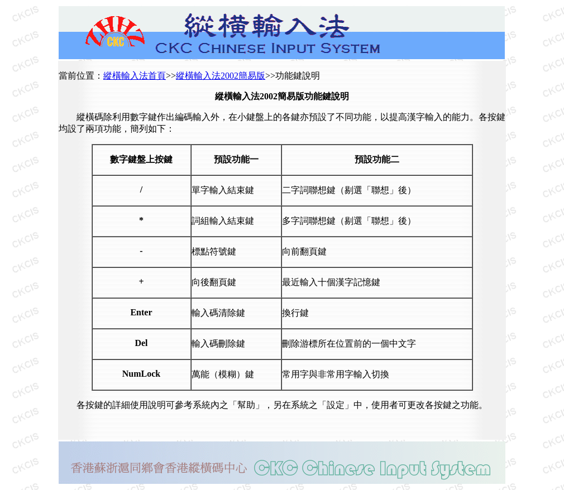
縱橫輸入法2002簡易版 (220, 75)
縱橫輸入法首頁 (134, 75)
